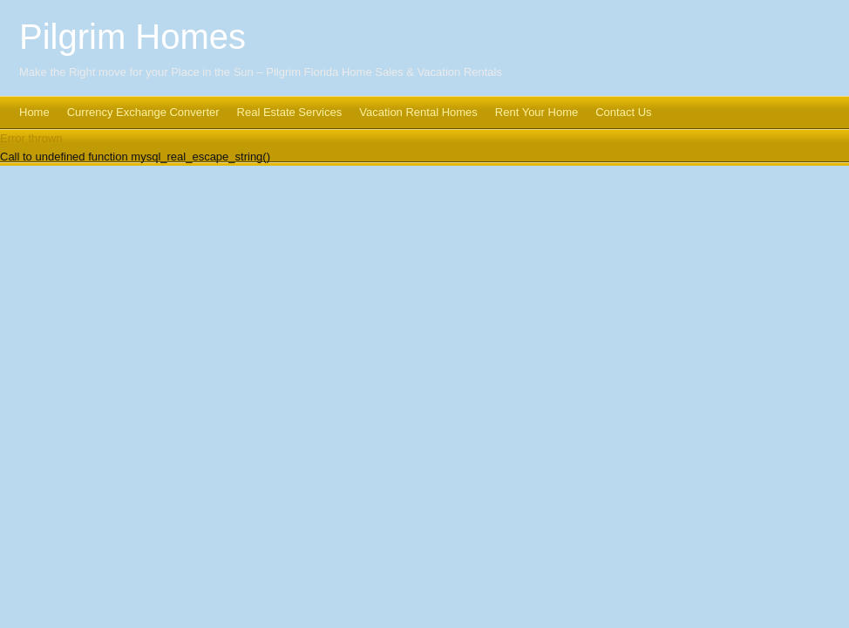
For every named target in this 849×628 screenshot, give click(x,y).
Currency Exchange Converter (143, 112)
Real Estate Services (290, 112)
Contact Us (623, 112)
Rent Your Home (536, 112)
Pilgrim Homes (132, 36)
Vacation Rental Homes (418, 112)
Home (34, 112)
